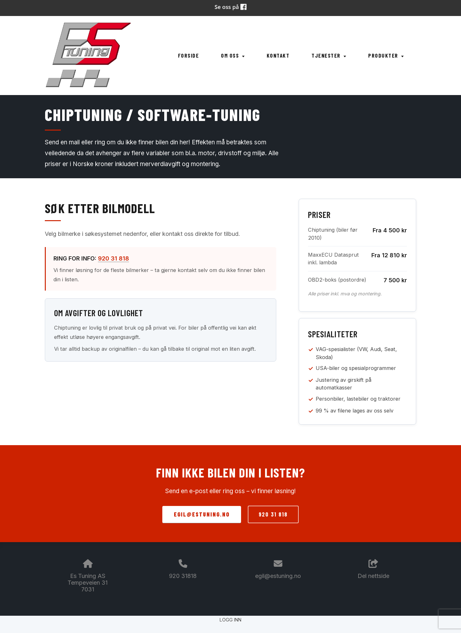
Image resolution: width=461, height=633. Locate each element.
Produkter (386, 55)
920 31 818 (113, 258)
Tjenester (328, 55)
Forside (188, 55)
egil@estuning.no (202, 514)
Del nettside (373, 569)
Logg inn (230, 619)
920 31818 (183, 576)
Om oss (233, 55)
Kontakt (278, 55)
